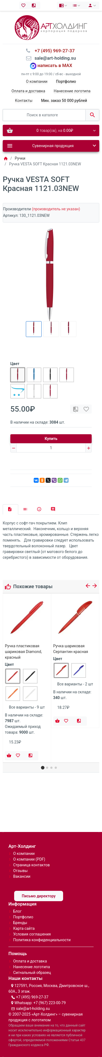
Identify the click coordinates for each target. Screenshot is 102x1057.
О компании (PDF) (29, 859)
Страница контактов (31, 865)
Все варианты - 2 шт (75, 684)
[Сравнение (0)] (35, 5)
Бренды (20, 923)
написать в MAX (55, 65)
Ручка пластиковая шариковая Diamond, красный (23, 652)
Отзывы (20, 870)
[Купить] (9, 755)
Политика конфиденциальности (41, 940)
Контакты (23, 100)
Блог (17, 911)
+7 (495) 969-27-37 (32, 997)
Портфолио (23, 917)
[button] (42, 767)
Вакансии (21, 876)
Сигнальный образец (32, 972)
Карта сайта (24, 928)
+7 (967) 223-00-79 (49, 1003)
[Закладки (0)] (24, 5)
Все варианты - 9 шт (27, 707)
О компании (36, 81)
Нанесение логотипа (72, 91)
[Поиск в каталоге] (44, 115)
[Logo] (51, 27)
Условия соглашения (32, 934)
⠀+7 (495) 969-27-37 (53, 50)
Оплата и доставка (28, 91)
